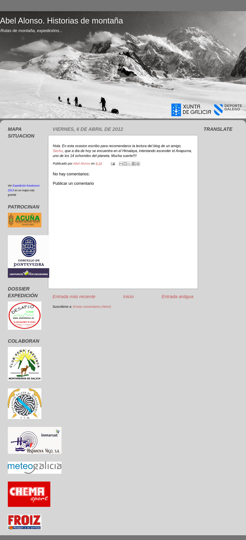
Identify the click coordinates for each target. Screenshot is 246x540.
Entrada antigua (177, 296)
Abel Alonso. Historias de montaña (61, 20)
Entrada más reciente (74, 296)
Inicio (128, 296)
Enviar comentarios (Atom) (92, 306)
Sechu (58, 151)
